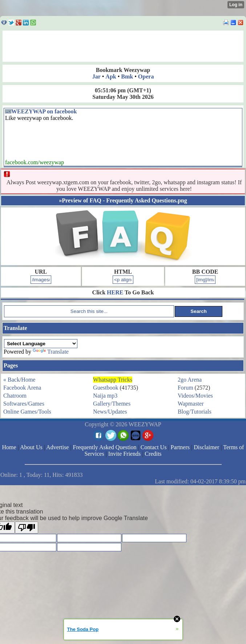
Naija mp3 (105, 396)
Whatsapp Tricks (112, 380)
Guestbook (105, 388)
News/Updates (110, 411)
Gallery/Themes (111, 404)
